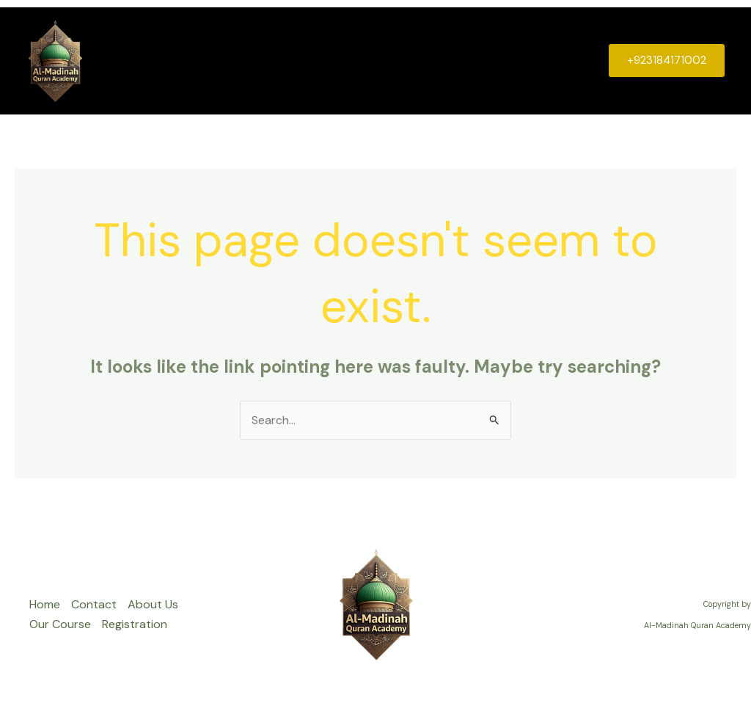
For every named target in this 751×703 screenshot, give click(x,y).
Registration (549, 60)
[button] (666, 60)
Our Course (462, 60)
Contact (311, 60)
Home (249, 60)
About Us (382, 60)
